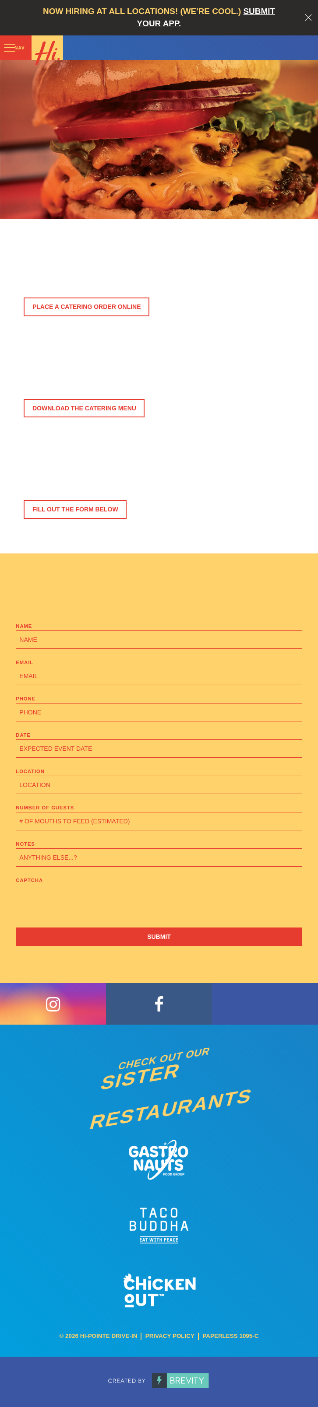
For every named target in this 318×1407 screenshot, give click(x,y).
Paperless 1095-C (230, 1336)
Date (23, 735)
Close (308, 17)
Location (30, 771)
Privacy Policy (169, 1336)
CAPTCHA (29, 880)
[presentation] (82, 902)
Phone (25, 698)
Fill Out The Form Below (75, 509)
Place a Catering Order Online (86, 306)
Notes (25, 844)
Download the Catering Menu (84, 408)
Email (24, 662)
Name (24, 626)
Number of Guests (45, 807)
